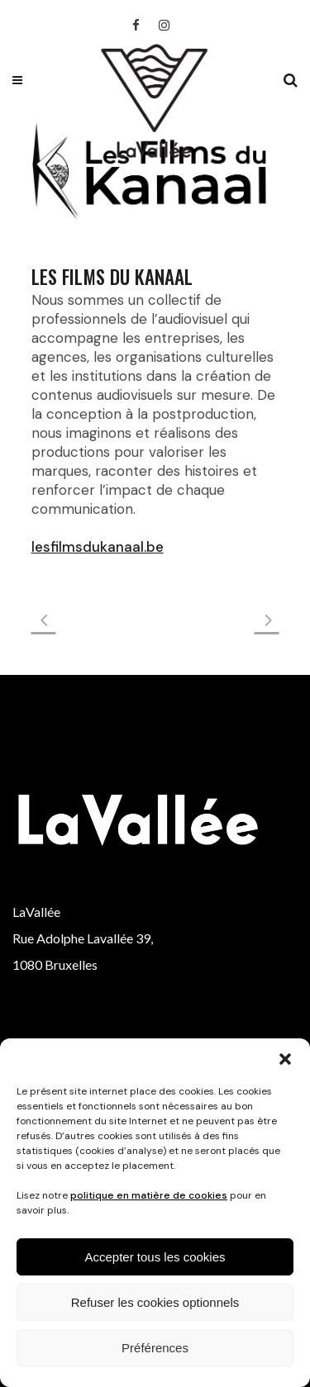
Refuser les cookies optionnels (155, 1302)
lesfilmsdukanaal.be (97, 547)
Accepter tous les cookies (154, 1257)
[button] (285, 1059)
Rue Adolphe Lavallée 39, (82, 938)
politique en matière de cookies (148, 1195)
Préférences (155, 1348)
